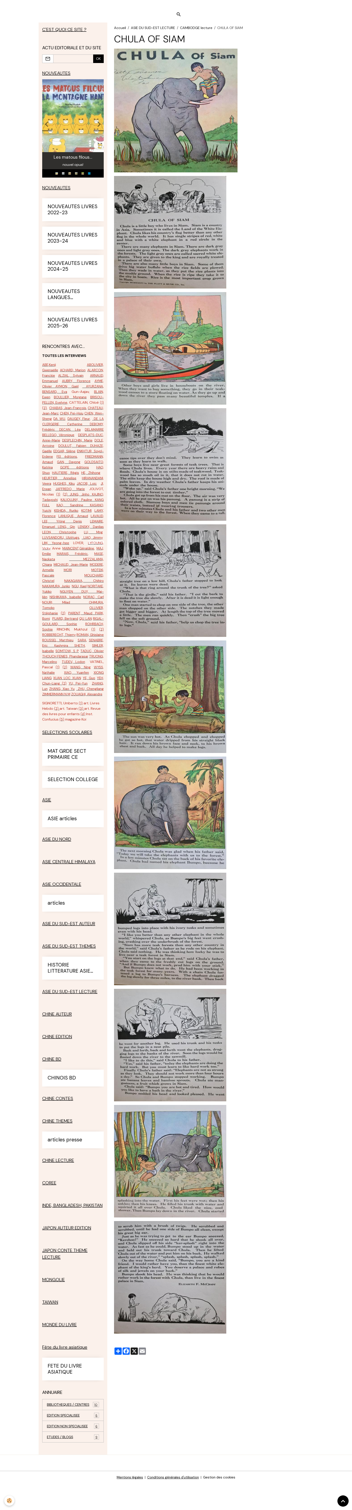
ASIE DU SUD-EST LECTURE (153, 30)
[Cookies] (9, 1501)
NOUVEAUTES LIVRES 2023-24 (72, 242)
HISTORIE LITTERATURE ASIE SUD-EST (69, 993)
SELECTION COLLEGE (73, 805)
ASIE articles (62, 844)
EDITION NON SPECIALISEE (73, 1452)
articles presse (65, 1165)
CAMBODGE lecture (196, 30)
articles (56, 929)
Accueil (120, 30)
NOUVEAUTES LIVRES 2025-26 (72, 327)
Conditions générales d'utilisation (173, 1503)
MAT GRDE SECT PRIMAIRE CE (67, 780)
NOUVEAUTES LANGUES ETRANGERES (64, 298)
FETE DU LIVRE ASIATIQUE (65, 1394)
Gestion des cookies (221, 1503)
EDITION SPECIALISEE (73, 1441)
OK (98, 61)
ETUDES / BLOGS (73, 1463)
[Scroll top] (343, 1501)
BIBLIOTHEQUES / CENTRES (73, 1430)
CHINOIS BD (62, 1103)
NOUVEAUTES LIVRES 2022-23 (72, 213)
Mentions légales (127, 1503)
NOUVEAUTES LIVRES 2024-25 (72, 270)
